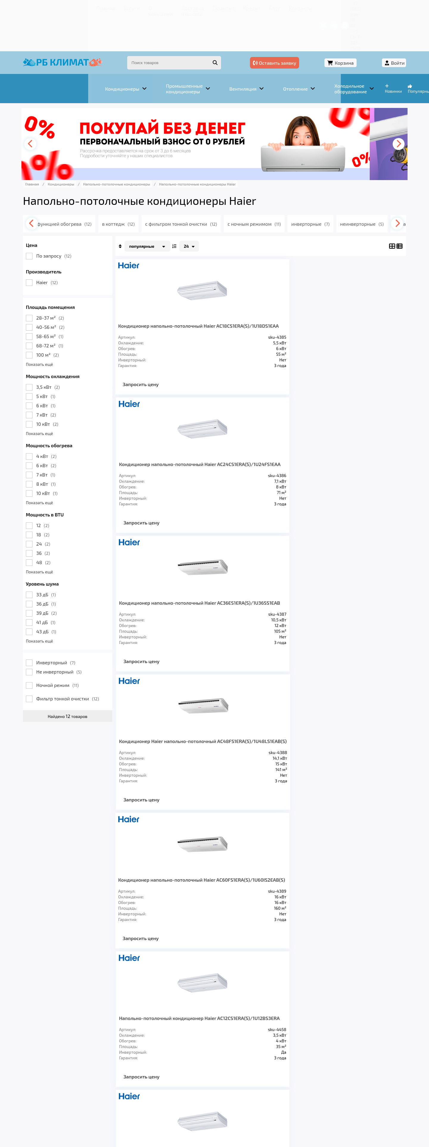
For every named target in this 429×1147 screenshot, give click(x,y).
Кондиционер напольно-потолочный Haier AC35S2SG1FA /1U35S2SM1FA (357, 603)
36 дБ (64, 567)
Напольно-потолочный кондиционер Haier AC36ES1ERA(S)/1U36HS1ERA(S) (164, 600)
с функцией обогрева (87, 187)
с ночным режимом (283, 187)
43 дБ (64, 595)
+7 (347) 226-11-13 (368, 7)
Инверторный (73, 626)
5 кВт (63, 360)
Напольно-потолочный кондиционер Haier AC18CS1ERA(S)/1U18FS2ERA (292, 450)
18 (60, 498)
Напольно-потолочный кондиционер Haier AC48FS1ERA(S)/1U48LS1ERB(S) (228, 600)
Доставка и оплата (141, 7)
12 (60, 489)
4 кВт (64, 419)
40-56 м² (68, 290)
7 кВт (64, 378)
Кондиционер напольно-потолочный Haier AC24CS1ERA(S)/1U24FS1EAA (228, 298)
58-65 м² (67, 300)
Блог (222, 7)
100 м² (65, 318)
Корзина (347, 29)
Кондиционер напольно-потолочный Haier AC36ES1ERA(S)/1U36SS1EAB (292, 298)
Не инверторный (76, 635)
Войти (380, 29)
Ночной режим (75, 648)
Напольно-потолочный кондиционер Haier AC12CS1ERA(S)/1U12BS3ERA (228, 450)
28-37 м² (68, 281)
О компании (101, 7)
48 (61, 526)
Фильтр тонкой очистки (85, 662)
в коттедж (144, 187)
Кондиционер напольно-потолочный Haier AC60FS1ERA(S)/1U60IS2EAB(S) (164, 450)
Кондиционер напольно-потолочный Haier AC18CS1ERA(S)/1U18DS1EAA (164, 295)
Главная (52, 7)
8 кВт (63, 447)
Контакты (244, 7)
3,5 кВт (65, 350)
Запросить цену (158, 365)
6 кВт (63, 369)
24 (61, 507)
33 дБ (64, 558)
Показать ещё (57, 327)
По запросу (71, 219)
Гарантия (178, 7)
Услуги (74, 7)
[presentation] (49, 108)
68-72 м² (67, 309)
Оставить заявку (298, 29)
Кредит (203, 7)
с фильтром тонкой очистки (208, 187)
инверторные (340, 187)
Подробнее (305, 1106)
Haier (64, 246)
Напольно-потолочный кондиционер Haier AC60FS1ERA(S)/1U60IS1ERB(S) (292, 600)
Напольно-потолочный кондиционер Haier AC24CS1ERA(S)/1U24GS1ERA (357, 450)
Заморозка (184, 1061)
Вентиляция (107, 1061)
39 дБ (64, 576)
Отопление (146, 1061)
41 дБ (63, 586)
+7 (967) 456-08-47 (324, 7)
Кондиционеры (62, 1061)
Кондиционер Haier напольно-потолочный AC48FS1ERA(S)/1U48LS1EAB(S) (357, 295)
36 (61, 516)
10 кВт (65, 387)
